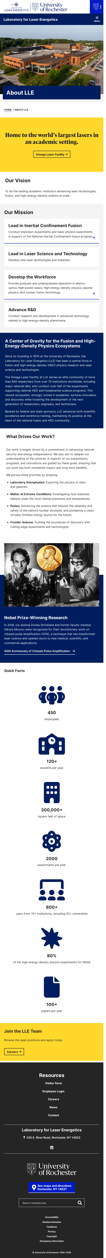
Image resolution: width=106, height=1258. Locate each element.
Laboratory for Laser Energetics (31, 19)
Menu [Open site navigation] (97, 19)
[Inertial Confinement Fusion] (51, 231)
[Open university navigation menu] (96, 7)
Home (8, 109)
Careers (12, 1052)
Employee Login (53, 1091)
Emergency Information (52, 1241)
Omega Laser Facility (50, 154)
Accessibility (51, 1217)
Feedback (52, 1226)
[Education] (51, 284)
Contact (53, 1115)
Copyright (52, 1236)
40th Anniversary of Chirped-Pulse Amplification (39, 651)
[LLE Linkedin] (51, 1148)
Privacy (52, 1231)
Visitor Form (53, 1083)
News (53, 1107)
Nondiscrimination (51, 1222)
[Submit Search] (79, 1203)
